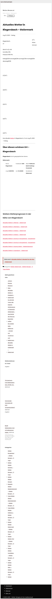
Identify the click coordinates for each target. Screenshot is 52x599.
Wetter (12, 138)
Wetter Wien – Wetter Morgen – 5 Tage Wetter (11, 571)
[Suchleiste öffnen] (5, 15)
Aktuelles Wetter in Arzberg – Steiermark (14, 231)
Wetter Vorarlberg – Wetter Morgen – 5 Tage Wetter (11, 556)
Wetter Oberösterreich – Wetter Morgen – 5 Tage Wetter (12, 503)
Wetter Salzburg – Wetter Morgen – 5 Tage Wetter (11, 516)
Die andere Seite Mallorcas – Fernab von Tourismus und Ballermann (11, 332)
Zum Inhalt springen (6, 2)
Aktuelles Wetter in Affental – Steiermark (14, 223)
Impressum (9, 586)
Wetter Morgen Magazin (10, 482)
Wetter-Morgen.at (8, 10)
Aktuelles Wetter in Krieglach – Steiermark (11, 294)
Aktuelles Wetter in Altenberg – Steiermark (15, 227)
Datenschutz (9, 588)
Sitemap (8, 591)
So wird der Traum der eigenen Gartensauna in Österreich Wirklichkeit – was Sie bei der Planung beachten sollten (11, 310)
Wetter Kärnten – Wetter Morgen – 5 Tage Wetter (11, 471)
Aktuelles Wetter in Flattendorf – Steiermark (11, 347)
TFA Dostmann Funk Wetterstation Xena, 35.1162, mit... (9, 383)
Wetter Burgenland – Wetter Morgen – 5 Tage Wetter (11, 457)
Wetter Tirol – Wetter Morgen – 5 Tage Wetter (11, 543)
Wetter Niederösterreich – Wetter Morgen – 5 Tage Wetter (12, 491)
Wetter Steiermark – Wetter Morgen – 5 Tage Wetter (11, 530)
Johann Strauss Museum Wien (10, 284)
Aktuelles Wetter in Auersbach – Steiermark (15, 250)
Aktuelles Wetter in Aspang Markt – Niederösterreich (18, 246)
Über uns (8, 593)
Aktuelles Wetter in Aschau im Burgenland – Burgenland (19, 238)
